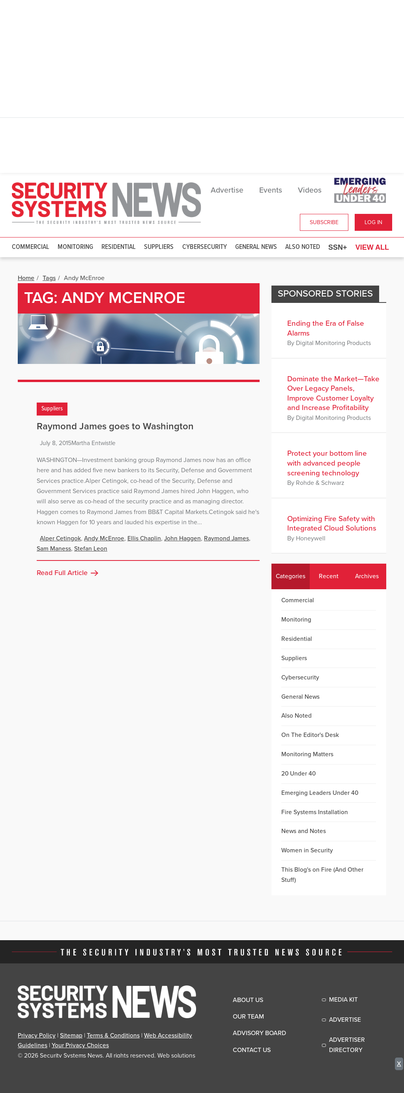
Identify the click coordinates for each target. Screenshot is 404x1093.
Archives (367, 576)
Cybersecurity (204, 247)
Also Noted (302, 247)
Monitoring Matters (307, 754)
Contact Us (252, 1050)
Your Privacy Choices (80, 1045)
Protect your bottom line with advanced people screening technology (327, 463)
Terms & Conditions (113, 1035)
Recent (329, 576)
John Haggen (182, 538)
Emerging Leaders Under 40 (319, 792)
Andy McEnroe (104, 538)
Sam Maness (54, 548)
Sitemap (71, 1035)
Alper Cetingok (60, 538)
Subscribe (324, 222)
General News (256, 247)
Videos (310, 190)
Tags (49, 278)
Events (270, 190)
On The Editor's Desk (310, 735)
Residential (118, 247)
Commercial (30, 247)
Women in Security (307, 850)
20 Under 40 (298, 773)
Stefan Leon (90, 548)
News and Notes (303, 831)
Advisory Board (259, 1033)
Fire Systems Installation (314, 812)
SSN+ (337, 247)
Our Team (248, 1017)
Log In (373, 222)
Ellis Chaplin (144, 538)
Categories (290, 576)
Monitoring (75, 247)
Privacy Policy (37, 1035)
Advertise (227, 190)
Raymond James (226, 538)
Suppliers (159, 247)
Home (26, 278)
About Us (248, 1000)
